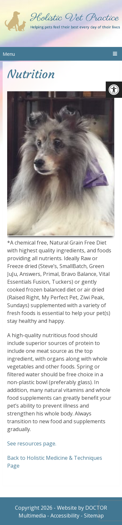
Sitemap (94, 515)
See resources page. (31, 443)
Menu (9, 54)
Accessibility (64, 515)
